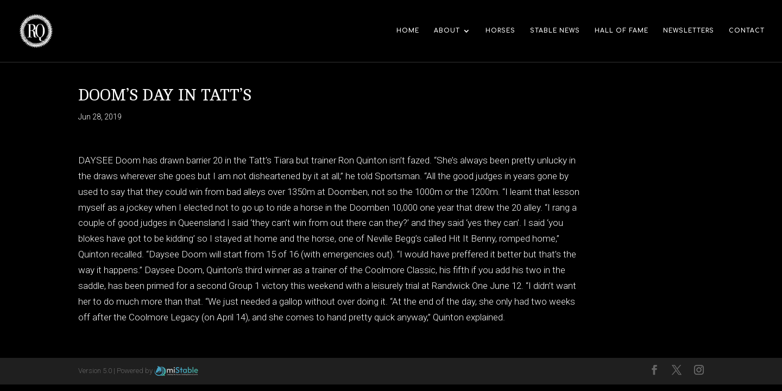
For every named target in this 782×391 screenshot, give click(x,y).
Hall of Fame (621, 30)
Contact (747, 30)
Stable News (555, 30)
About (447, 30)
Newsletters (688, 30)
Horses (500, 30)
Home (407, 30)
